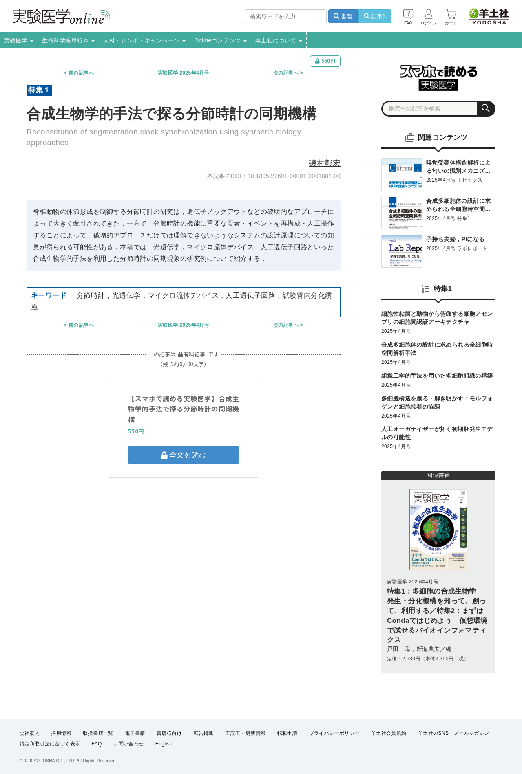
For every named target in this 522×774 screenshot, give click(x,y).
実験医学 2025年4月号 (183, 73)
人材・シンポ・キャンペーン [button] (144, 40)
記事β (375, 16)
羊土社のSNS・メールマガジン (453, 733)
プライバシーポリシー (334, 733)
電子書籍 (135, 733)
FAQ (97, 744)
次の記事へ (286, 73)
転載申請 (287, 733)
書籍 (343, 16)
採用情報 (61, 733)
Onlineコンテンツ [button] (220, 40)
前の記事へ (81, 73)
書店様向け (169, 733)
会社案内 (30, 733)
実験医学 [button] (18, 40)
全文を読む (183, 454)
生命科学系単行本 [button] (68, 40)
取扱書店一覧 (98, 733)
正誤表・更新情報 (245, 733)
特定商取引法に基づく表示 (50, 744)
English (164, 744)
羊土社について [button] (278, 40)
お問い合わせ (128, 744)
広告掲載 (203, 733)
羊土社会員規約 (389, 733)
